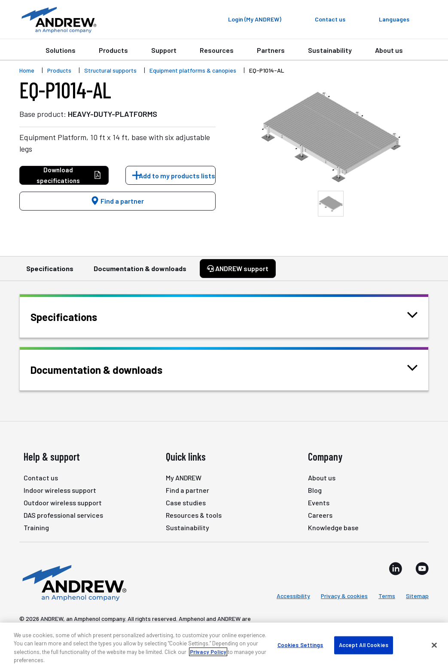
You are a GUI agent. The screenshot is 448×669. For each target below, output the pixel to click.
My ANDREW (183, 477)
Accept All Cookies (363, 645)
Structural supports (110, 70)
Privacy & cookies (344, 595)
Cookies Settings (300, 645)
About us (389, 50)
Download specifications (69, 175)
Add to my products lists (177, 175)
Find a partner (117, 201)
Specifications (49, 272)
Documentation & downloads (140, 272)
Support (164, 50)
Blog (315, 490)
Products (113, 50)
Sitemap (417, 595)
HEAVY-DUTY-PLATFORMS (112, 114)
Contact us (41, 477)
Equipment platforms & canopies (192, 70)
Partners (271, 50)
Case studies (186, 502)
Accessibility (293, 595)
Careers (320, 515)
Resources (217, 50)
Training (36, 527)
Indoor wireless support (60, 490)
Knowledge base (333, 527)
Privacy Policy (208, 651)
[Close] (434, 644)
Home (26, 70)
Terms (386, 595)
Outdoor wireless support (63, 502)
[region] (224, 646)
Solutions (61, 50)
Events (318, 502)
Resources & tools (194, 515)
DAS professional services (63, 515)
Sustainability (330, 50)
